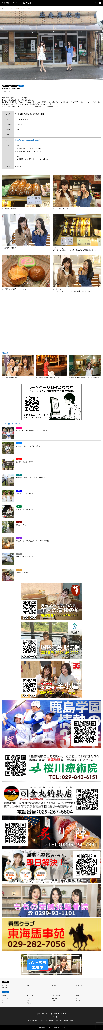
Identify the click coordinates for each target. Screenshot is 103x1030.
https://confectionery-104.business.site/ (27, 140)
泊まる (53, 1000)
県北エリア (6, 85)
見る (3, 1003)
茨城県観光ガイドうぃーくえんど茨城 (51, 1014)
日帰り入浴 (55, 998)
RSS (56, 1017)
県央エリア (30, 985)
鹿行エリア (55, 985)
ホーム (30, 1020)
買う (21, 85)
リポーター (30, 1003)
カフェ (4, 1000)
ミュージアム (30, 995)
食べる (78, 1000)
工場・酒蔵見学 (56, 995)
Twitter (46, 1017)
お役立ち (29, 998)
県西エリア (5, 987)
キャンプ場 (5, 998)
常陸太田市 (14, 85)
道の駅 (4, 995)
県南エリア (79, 985)
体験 (77, 995)
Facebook (49, 1017)
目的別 (73, 1020)
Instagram (53, 1017)
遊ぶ (28, 1000)
